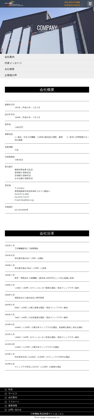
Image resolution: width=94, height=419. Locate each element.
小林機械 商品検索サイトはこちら (47, 414)
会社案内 (9, 57)
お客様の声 (11, 75)
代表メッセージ (13, 63)
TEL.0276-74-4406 (72, 2)
